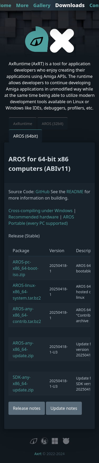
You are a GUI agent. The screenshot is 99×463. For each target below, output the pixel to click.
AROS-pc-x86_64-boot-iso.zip (25, 268)
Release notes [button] (26, 408)
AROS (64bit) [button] (25, 136)
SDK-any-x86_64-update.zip (23, 383)
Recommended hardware (33, 217)
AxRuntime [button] (22, 123)
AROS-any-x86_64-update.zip (23, 349)
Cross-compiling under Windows (40, 210)
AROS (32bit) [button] (52, 123)
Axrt (37, 453)
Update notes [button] (63, 408)
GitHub (43, 192)
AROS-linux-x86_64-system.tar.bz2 (27, 291)
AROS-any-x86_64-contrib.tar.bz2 (27, 315)
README (75, 192)
